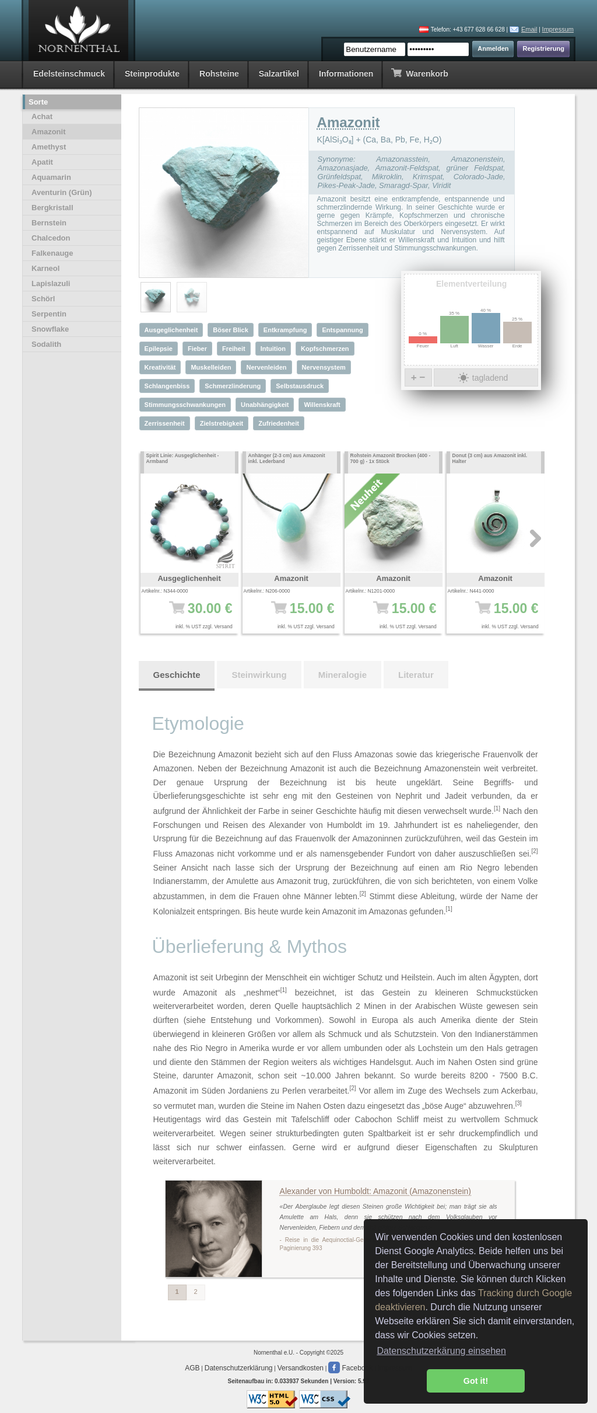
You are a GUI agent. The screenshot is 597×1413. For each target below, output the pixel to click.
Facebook (350, 1368)
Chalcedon (50, 238)
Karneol (45, 268)
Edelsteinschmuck (69, 73)
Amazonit (48, 131)
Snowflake (50, 329)
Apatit (42, 162)
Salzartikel (279, 73)
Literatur (416, 675)
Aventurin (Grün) (61, 192)
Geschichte (177, 675)
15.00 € (295, 614)
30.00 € (193, 614)
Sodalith (46, 344)
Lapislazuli (50, 283)
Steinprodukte (152, 73)
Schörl (43, 298)
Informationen (346, 73)
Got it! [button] (475, 1381)
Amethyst (48, 146)
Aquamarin (51, 177)
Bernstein (48, 222)
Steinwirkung (258, 675)
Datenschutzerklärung (239, 1368)
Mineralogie (342, 675)
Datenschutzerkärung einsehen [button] (441, 1351)
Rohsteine (219, 73)
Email (529, 29)
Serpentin (48, 313)
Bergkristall (52, 207)
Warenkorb (419, 72)
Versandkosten (301, 1368)
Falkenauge (52, 253)
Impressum (558, 29)
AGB (192, 1368)
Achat (41, 116)
